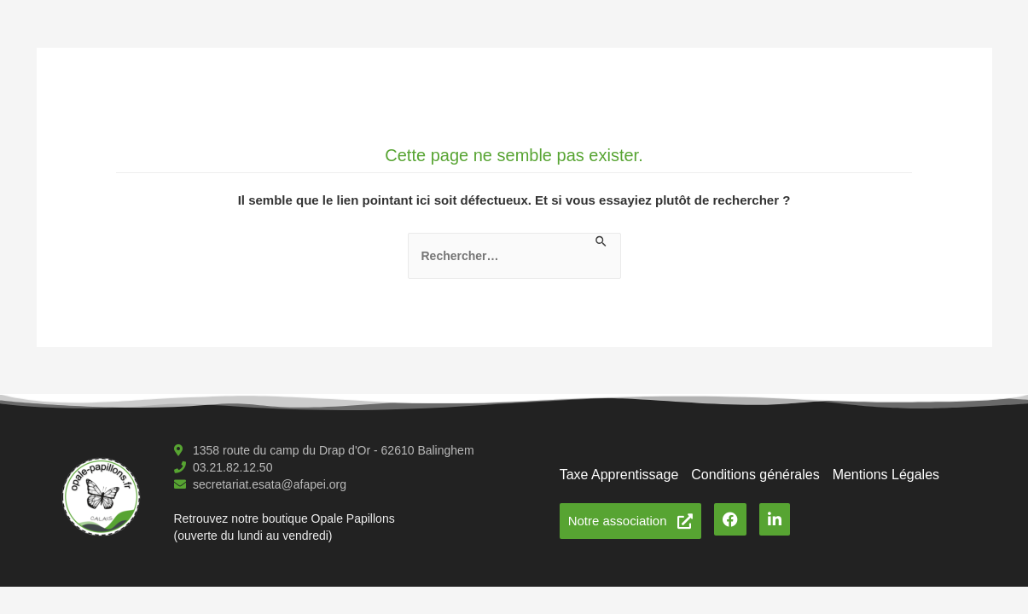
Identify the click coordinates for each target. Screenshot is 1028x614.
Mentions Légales (886, 474)
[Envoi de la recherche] (601, 242)
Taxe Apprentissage (619, 474)
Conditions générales (755, 474)
